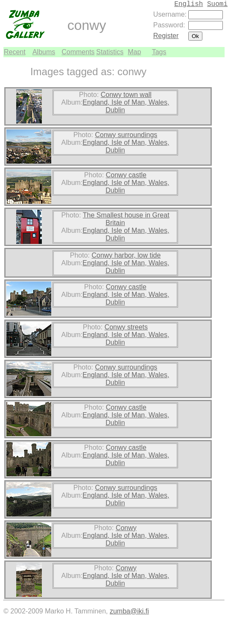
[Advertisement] (199, 185)
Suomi (217, 4)
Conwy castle (126, 175)
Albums (43, 52)
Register (166, 35)
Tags (159, 52)
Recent (15, 52)
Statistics (109, 52)
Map (134, 52)
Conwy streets (126, 327)
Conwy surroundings (126, 134)
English (188, 4)
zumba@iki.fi (129, 611)
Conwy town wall (126, 94)
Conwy (126, 527)
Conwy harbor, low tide (126, 255)
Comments (77, 52)
